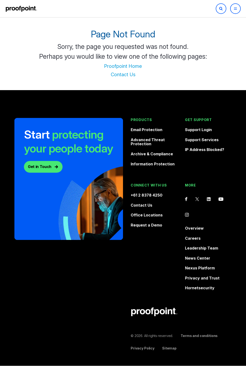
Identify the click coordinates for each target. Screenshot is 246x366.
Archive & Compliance (152, 153)
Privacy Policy (142, 348)
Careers (193, 238)
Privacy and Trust (202, 278)
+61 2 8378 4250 (146, 195)
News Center (197, 258)
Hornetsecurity (200, 287)
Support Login (198, 129)
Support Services (202, 139)
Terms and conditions (199, 336)
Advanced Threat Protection (148, 141)
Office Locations (147, 215)
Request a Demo (146, 225)
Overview (194, 228)
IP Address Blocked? (204, 149)
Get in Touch (39, 166)
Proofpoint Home (123, 66)
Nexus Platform (200, 268)
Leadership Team (201, 248)
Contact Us (123, 74)
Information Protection (153, 164)
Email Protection (146, 129)
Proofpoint (22, 9)
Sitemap (169, 348)
